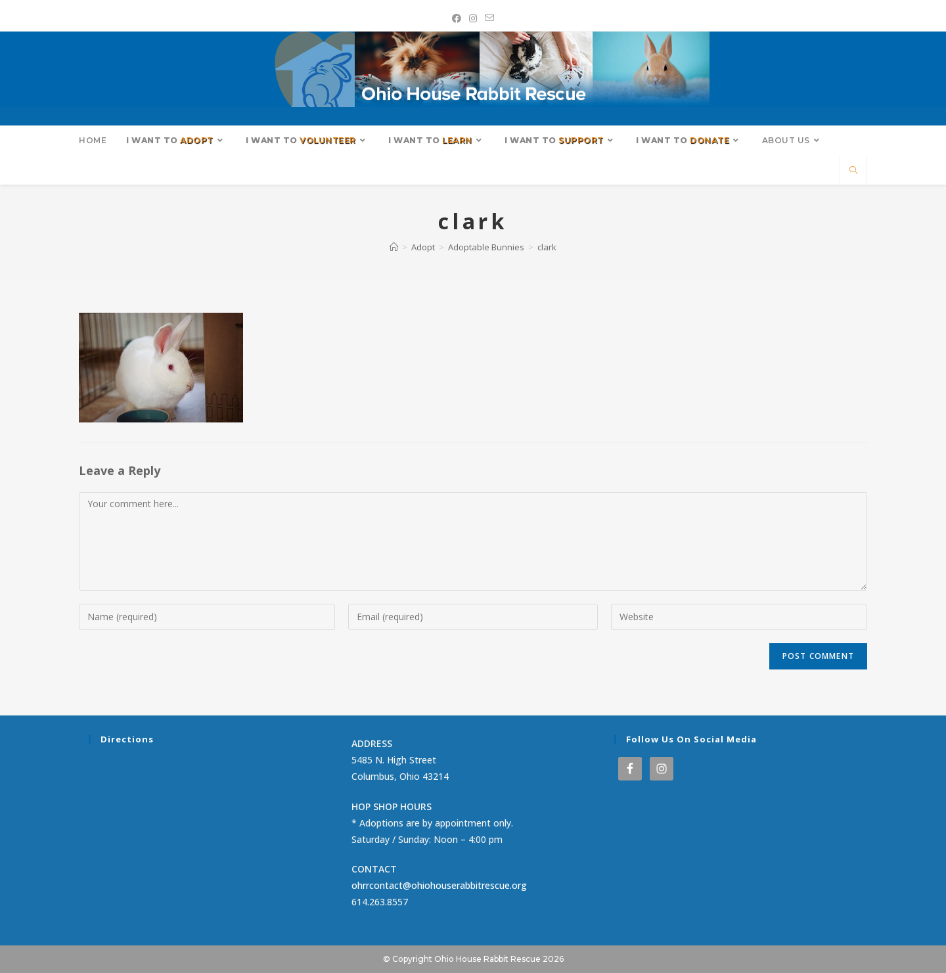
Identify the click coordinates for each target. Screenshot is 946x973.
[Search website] (853, 171)
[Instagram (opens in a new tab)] (473, 18)
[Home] (394, 247)
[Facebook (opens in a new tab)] (456, 18)
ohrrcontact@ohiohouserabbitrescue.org (439, 885)
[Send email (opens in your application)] (489, 18)
